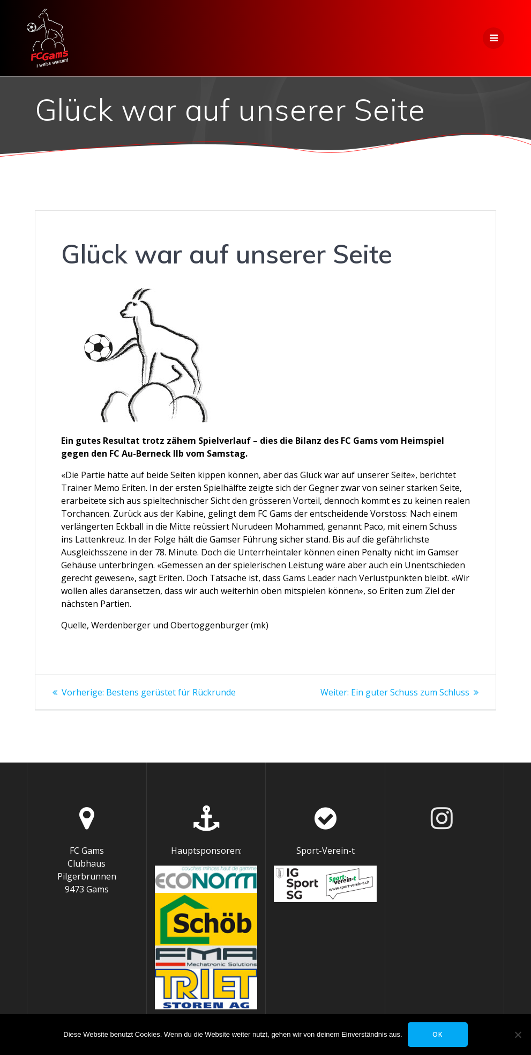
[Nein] (517, 1034)
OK (437, 1034)
